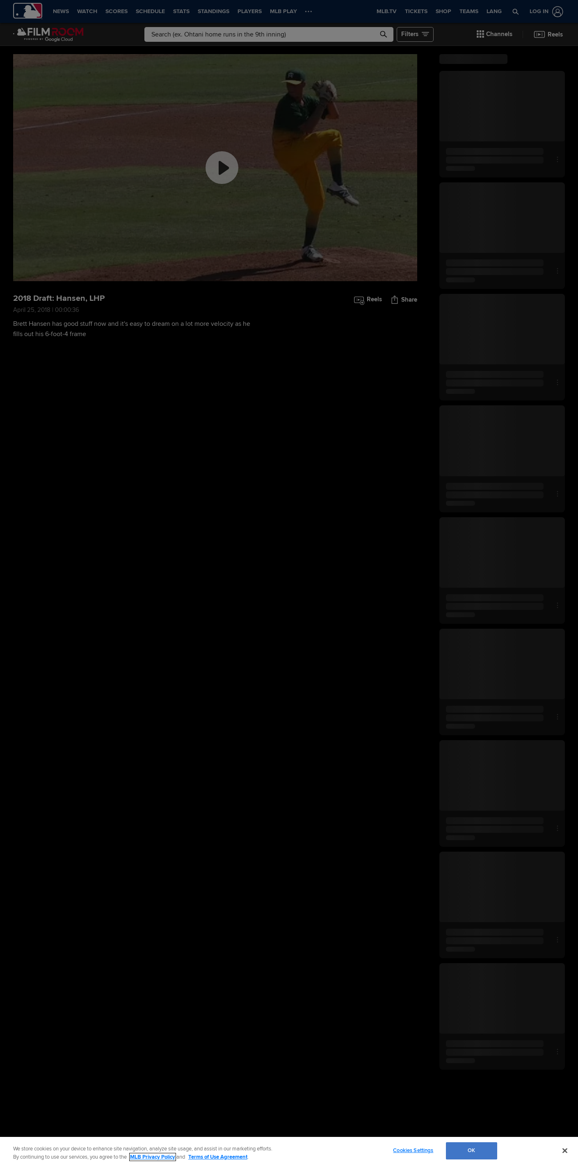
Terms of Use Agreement (217, 1157)
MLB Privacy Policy (152, 1157)
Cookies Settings (413, 1150)
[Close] (565, 1150)
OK (471, 1150)
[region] (289, 1151)
